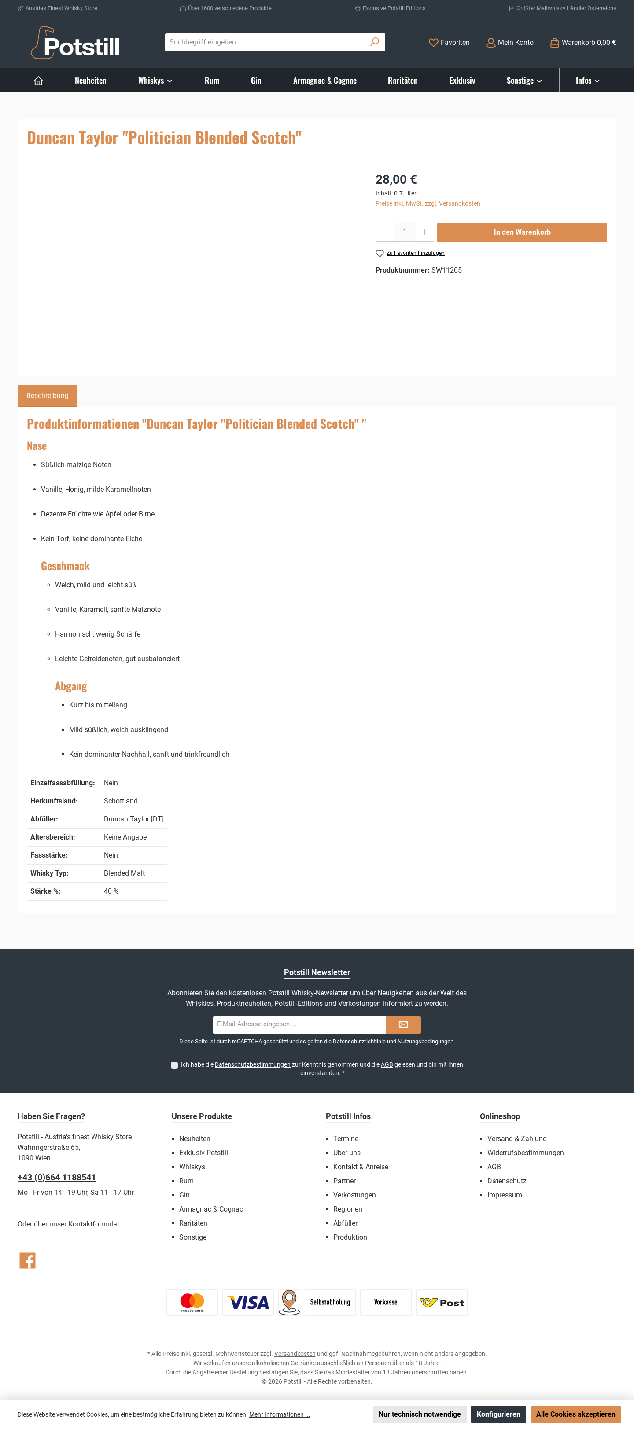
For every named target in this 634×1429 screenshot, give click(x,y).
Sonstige (192, 1237)
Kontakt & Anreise (360, 1167)
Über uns (347, 1153)
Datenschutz (507, 1181)
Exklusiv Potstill (203, 1153)
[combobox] (265, 42)
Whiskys (192, 1167)
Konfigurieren (498, 1414)
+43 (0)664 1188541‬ (57, 1177)
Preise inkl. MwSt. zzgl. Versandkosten (428, 203)
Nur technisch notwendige (420, 1414)
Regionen (347, 1209)
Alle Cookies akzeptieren (576, 1414)
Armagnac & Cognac (211, 1209)
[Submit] (403, 1025)
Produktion (350, 1237)
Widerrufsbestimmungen (525, 1153)
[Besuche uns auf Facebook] (27, 1261)
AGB (387, 1064)
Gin (184, 1195)
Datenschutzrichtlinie (359, 1041)
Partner (344, 1181)
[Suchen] (375, 42)
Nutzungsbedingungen (425, 1041)
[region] (192, 265)
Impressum (504, 1195)
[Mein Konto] (509, 42)
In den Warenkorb (522, 232)
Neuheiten (194, 1138)
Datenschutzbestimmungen (253, 1064)
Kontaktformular (93, 1224)
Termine (345, 1138)
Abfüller (345, 1223)
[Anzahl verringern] (385, 232)
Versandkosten (295, 1353)
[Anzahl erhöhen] (425, 232)
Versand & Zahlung (517, 1138)
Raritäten (193, 1223)
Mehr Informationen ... (279, 1414)
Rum (186, 1181)
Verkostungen (354, 1195)
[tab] (47, 396)
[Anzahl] (405, 232)
